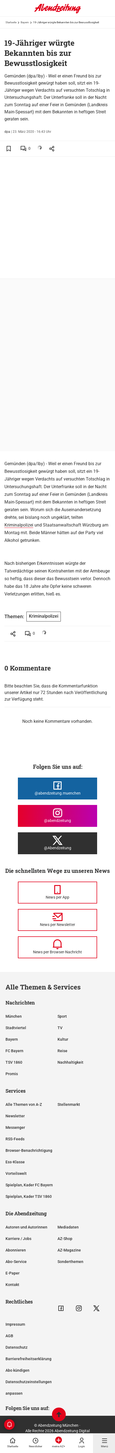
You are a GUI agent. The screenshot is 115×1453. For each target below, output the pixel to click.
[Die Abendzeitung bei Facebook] (57, 788)
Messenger (15, 1127)
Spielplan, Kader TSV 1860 (29, 1196)
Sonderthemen (70, 1261)
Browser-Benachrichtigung (29, 1150)
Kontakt (12, 1284)
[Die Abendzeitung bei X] (57, 843)
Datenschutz (17, 1347)
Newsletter (15, 1116)
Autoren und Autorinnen (26, 1227)
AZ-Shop (65, 1238)
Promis (12, 1074)
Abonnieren (16, 1250)
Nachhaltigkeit (70, 1062)
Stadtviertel (16, 1028)
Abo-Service (16, 1261)
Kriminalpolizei (18, 525)
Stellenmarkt (69, 1104)
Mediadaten (68, 1227)
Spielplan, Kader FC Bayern (29, 1185)
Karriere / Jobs (18, 1238)
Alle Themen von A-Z (24, 1104)
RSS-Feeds (15, 1139)
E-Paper (13, 1273)
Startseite (11, 22)
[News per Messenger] (57, 893)
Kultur (63, 1039)
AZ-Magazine (69, 1250)
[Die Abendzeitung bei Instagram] (57, 816)
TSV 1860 (14, 1062)
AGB (9, 1336)
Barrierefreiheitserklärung (28, 1359)
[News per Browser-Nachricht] (57, 947)
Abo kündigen (17, 1370)
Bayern (25, 22)
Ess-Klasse (15, 1162)
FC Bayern (14, 1051)
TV (60, 1028)
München (14, 1016)
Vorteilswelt (16, 1173)
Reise (62, 1051)
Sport (62, 1016)
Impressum (15, 1324)
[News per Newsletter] (57, 920)
